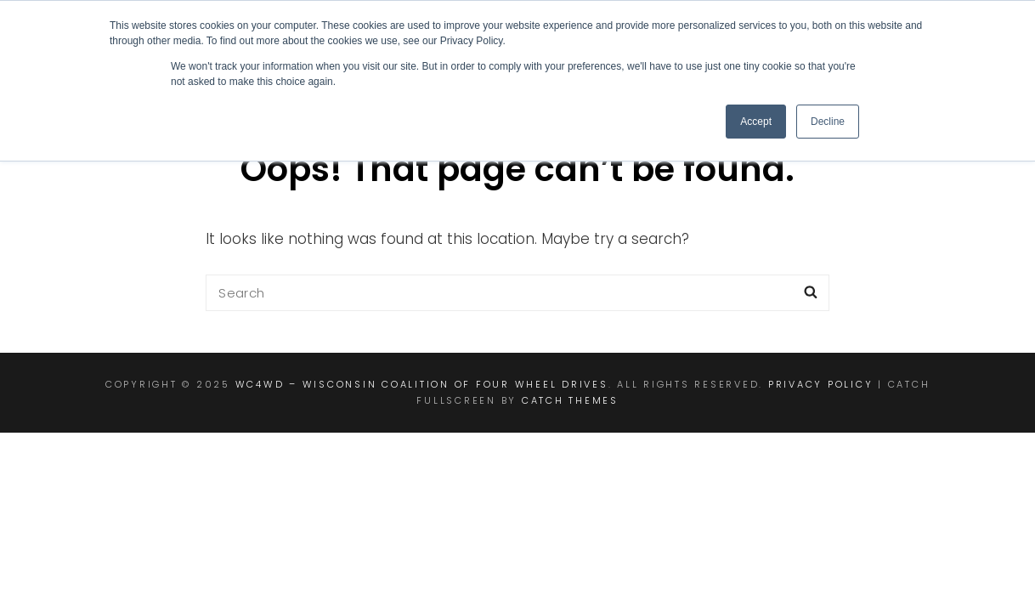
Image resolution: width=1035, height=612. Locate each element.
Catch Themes (570, 400)
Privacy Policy (821, 384)
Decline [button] (828, 122)
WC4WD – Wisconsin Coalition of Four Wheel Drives (421, 384)
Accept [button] (756, 122)
